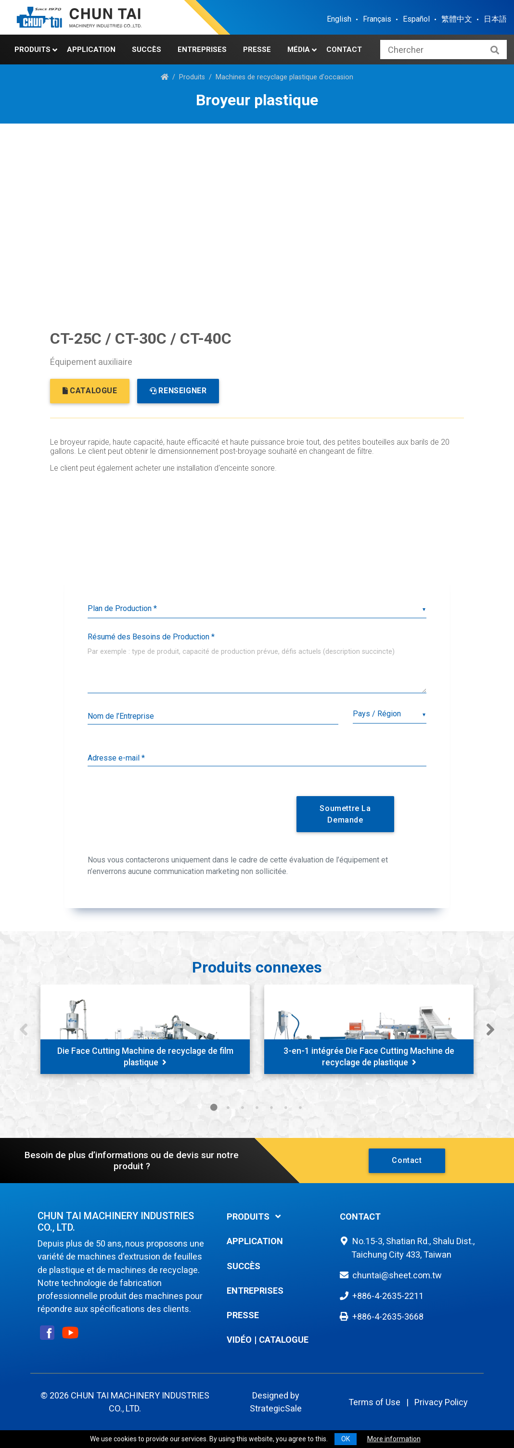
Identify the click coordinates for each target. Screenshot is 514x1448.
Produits (32, 49)
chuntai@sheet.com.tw (397, 1275)
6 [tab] (286, 1107)
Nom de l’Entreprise (121, 716)
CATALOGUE (90, 390)
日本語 (495, 19)
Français (377, 19)
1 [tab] (213, 1107)
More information (394, 1439)
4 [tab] (257, 1107)
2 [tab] (228, 1107)
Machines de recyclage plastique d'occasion (284, 77)
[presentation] (190, 812)
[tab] (276, 1216)
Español (416, 19)
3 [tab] (242, 1107)
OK (345, 1439)
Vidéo (239, 1340)
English (339, 19)
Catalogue (283, 1340)
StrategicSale (276, 1408)
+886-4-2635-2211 (388, 1296)
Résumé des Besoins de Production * (151, 636)
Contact (344, 49)
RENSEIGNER (178, 390)
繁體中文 (456, 19)
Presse (257, 49)
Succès (146, 49)
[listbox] (257, 608)
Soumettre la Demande (345, 814)
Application (91, 49)
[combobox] (390, 714)
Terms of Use (374, 1402)
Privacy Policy (441, 1402)
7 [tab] (300, 1107)
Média (298, 49)
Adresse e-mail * (116, 757)
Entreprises (202, 49)
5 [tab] (271, 1107)
